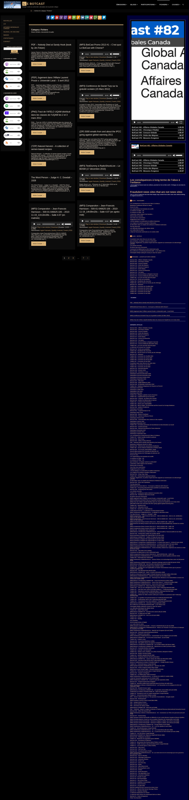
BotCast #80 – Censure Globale (139, 229)
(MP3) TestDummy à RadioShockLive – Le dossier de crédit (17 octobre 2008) (151, 641)
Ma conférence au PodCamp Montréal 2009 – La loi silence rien (147, 216)
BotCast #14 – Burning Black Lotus (140, 733)
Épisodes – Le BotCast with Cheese (143, 222)
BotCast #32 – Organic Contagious (139, 638)
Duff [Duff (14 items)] (16, 782)
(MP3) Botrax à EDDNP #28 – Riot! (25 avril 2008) (143, 673)
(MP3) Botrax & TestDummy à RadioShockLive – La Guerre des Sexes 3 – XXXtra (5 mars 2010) (156, 507)
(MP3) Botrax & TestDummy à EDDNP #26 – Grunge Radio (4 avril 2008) (150, 690)
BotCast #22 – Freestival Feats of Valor (141, 716)
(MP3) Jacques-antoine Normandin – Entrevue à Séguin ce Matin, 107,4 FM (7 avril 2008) (154, 686)
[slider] (97, 54)
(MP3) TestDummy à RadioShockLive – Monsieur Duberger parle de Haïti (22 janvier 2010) (155, 527)
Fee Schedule (134, 586)
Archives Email (14, 54)
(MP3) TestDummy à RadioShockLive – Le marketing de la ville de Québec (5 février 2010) (155, 521)
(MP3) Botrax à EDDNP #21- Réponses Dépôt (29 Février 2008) (147, 700)
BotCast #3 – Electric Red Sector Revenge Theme (144, 754)
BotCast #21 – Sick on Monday (138, 721)
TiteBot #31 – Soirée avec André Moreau (141, 474)
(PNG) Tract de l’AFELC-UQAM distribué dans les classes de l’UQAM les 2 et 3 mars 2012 (51, 114)
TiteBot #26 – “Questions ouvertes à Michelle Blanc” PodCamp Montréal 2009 (151, 556)
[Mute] (111, 54)
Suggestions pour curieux (137, 185)
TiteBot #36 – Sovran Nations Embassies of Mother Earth (146, 413)
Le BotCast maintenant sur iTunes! (139, 758)
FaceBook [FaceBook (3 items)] (6, 785)
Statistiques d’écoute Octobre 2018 (140, 342)
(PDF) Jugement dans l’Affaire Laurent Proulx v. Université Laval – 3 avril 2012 (152, 276)
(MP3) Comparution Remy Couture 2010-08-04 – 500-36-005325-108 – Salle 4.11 (152, 493)
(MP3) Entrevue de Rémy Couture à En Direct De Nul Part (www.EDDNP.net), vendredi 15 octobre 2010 (157, 489)
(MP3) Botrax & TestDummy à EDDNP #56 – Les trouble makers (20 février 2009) (152, 610)
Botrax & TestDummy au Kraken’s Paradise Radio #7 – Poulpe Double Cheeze (151, 627)
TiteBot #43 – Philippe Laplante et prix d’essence (143, 360)
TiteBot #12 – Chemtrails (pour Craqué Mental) (143, 629)
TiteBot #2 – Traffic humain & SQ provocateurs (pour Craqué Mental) (149, 709)
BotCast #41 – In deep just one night (140, 579)
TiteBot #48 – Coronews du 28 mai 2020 (141, 255)
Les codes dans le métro (137, 195)
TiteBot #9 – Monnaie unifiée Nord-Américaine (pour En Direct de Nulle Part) (151, 648)
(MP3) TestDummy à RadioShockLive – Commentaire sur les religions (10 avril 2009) (153, 601)
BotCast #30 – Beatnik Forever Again (140, 653)
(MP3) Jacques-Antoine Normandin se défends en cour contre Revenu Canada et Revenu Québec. (157, 683)
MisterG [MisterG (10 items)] (31, 793)
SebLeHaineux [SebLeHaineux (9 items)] (29, 799)
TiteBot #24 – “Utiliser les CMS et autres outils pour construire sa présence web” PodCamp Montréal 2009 (155, 560)
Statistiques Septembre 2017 (138, 399)
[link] (183, 4)
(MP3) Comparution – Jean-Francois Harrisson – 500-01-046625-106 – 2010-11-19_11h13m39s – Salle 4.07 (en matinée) (156, 485)
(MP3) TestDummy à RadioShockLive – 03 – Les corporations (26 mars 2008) (151, 695)
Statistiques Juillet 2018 (136, 355)
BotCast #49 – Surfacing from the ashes (141, 455)
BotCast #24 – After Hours (137, 713)
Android (108, 60)
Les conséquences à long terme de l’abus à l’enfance (155, 146)
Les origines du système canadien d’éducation (143, 188)
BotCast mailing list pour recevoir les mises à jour (144, 752)
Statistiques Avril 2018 (136, 374)
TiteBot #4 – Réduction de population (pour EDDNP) (144, 704)
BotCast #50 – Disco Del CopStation (140, 447)
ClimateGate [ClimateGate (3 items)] (29, 776)
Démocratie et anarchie (136, 181)
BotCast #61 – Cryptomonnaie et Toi (140, 376)
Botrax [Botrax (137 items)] (13, 776)
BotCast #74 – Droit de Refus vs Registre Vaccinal (144, 239)
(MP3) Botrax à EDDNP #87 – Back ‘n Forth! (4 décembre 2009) (147, 537)
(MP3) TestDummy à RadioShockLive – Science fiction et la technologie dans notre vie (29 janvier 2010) (157, 525)
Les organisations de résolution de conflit (141, 174)
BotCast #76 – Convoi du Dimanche (140, 236)
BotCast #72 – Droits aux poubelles (140, 244)
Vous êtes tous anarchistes (137, 183)
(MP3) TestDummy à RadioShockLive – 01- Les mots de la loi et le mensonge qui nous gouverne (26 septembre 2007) (157, 718)
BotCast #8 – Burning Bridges (138, 744)
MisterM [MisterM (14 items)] (38, 793)
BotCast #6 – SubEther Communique (140, 747)
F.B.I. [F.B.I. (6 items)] (36, 782)
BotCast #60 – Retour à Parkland (139, 379)
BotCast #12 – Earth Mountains (138, 737)
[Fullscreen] (181, 88)
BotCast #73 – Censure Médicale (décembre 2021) (144, 241)
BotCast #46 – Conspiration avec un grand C (142, 495)
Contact (7, 42)
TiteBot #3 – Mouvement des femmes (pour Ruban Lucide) (146, 707)
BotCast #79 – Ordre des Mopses (139, 230)
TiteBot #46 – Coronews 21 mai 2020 (140, 258)
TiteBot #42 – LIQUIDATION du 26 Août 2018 (142, 362)
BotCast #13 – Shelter (136, 735)
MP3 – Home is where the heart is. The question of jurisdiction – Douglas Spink (152, 662)
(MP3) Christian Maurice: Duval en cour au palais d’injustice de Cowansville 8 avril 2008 (154, 684)
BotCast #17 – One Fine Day (138, 728)
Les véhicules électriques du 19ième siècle (142, 193)
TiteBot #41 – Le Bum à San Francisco (140, 367)
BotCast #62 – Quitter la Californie (139, 372)
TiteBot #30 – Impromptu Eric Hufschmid (141, 523)
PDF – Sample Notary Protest (138, 667)
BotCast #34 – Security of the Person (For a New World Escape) (147, 626)
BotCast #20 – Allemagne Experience (140, 722)
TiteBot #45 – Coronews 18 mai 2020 (140, 332)
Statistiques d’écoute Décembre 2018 (140, 339)
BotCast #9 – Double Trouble (138, 742)
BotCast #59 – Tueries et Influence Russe (141, 381)
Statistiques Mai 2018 (136, 358)
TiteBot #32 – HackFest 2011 (138, 470)
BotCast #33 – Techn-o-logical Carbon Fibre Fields (144, 633)
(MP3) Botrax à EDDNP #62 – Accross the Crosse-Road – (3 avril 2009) (149, 603)
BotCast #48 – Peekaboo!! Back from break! (142, 460)
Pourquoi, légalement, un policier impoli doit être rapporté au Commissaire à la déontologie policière (155, 208)
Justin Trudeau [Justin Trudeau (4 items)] (25, 790)
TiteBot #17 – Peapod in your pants (140, 599)
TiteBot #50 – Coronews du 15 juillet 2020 (141, 251)
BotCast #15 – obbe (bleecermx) (139, 731)
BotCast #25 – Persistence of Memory (140, 705)
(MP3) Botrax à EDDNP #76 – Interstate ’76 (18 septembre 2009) (147, 568)
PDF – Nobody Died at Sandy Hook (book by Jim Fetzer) (145, 268)
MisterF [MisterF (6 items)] (24, 793)
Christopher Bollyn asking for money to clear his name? (145, 218)
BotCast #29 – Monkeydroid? (138, 664)
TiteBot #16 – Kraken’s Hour (138, 604)
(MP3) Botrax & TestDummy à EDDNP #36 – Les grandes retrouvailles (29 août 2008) (153, 655)
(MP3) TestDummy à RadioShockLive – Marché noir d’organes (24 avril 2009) (151, 596)
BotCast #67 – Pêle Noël (136, 346)
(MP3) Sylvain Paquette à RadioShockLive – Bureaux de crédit (147, 631)
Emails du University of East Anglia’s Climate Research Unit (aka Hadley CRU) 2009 (153, 539)
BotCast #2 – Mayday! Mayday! (138, 756)
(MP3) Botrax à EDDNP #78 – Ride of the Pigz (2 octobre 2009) (147, 551)
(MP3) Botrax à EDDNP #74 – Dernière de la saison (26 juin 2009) (148, 577)
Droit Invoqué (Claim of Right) (138, 587)
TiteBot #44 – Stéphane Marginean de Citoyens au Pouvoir (146, 351)
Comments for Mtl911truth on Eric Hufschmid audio (144, 214)
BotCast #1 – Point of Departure (139, 761)
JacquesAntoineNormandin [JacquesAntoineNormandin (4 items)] (11, 790)
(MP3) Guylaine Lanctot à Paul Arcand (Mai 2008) (143, 665)
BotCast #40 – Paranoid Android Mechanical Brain (144, 597)
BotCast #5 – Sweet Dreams (138, 749)
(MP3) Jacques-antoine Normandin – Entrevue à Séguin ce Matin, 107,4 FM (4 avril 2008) (154, 688)
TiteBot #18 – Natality (136, 584)
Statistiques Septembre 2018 (138, 344)
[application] (100, 53)
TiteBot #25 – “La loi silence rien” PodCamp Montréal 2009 (146, 558)
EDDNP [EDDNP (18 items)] (22, 782)
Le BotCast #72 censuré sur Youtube (140, 312)
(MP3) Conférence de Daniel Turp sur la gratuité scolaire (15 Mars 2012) (150, 281)
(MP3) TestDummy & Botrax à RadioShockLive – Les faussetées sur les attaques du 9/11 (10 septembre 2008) (155, 651)
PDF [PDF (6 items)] (27, 796)
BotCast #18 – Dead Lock (137, 726)
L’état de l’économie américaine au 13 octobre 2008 (144, 197)
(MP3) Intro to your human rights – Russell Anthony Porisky (146, 634)
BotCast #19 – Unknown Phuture (139, 724)
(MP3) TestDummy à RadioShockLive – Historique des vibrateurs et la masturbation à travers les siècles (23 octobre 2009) (157, 543)
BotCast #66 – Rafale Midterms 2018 (140, 348)
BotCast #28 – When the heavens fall (140, 676)
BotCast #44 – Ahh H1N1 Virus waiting (140, 516)
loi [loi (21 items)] (18, 793)
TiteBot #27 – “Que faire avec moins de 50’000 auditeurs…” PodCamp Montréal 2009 (153, 555)
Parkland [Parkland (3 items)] (20, 796)
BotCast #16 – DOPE (136, 730)
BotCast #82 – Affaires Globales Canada (141, 225)
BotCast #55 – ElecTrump (137, 404)
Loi (5, 24)
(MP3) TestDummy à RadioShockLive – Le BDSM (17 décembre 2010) (149, 477)
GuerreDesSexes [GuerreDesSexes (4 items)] (19, 787)
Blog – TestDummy (138, 166)
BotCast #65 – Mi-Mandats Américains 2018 (142, 349)
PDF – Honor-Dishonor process (139, 669)
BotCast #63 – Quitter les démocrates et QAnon (143, 365)
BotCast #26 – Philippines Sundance (140, 702)
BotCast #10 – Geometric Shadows (139, 740)
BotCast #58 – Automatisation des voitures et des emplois (146, 385)
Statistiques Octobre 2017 (137, 397)
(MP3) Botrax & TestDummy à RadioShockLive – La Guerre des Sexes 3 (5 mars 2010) (154, 509)
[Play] (82, 54)
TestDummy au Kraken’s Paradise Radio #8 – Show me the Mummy (148, 657)
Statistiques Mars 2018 (136, 378)
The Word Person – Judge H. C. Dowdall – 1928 (143, 479)
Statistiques (9, 39)
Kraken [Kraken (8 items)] (34, 790)
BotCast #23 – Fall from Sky (138, 714)
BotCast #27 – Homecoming (138, 681)
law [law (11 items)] (13, 793)
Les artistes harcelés (136, 211)
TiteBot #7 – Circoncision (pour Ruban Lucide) (143, 660)
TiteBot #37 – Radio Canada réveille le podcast (143, 402)
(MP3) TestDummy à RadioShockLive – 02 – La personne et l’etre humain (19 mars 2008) (154, 697)
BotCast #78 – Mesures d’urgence (139, 232)
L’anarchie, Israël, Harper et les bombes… (141, 179)
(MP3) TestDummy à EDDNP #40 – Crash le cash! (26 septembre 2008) (149, 645)
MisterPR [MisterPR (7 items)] (6, 796)
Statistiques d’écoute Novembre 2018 (140, 341)
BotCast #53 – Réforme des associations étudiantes (144, 411)
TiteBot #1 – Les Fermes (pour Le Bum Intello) (143, 711)
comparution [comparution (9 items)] (38, 776)
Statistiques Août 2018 (136, 353)
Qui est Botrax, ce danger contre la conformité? (143, 206)
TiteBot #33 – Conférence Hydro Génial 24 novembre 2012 (146, 458)
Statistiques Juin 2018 (136, 356)
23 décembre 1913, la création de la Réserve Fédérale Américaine (148, 190)
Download (103, 57)
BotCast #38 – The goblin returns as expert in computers (146, 608)
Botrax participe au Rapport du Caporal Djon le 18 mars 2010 (147, 504)
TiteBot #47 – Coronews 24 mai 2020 (140, 257)
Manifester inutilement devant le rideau (141, 170)
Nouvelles (8, 21)
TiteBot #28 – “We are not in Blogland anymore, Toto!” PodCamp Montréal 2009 (152, 553)
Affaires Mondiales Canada (12, 28)
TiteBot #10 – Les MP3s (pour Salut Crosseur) (143, 640)
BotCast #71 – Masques (136, 250)
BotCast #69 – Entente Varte (138, 335)
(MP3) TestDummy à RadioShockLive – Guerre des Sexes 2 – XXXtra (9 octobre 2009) (153, 547)
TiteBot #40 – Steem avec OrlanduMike (141, 369)
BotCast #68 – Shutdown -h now (139, 337)
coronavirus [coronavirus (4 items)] (14, 779)
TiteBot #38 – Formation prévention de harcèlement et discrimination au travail (152, 390)
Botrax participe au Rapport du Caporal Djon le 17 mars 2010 (147, 506)
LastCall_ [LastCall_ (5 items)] (6, 793)
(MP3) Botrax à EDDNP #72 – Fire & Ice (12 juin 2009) (144, 580)
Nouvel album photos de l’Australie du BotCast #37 (144, 416)
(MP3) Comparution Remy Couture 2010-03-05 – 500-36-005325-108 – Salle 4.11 (152, 511)
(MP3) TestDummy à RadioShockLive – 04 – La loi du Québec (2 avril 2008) (150, 691)
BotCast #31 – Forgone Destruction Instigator (142, 647)
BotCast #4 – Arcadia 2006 (137, 751)
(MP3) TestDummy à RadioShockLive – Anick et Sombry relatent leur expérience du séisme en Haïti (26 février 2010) (157, 513)
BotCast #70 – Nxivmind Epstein (139, 334)
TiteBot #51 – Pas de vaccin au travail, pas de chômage (145, 248)
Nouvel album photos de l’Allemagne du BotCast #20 (144, 418)
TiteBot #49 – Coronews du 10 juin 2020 (141, 253)
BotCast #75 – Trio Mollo (137, 237)
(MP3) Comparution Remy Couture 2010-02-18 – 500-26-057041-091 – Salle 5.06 (152, 519)
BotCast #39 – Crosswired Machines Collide (142, 606)
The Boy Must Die (135, 192)
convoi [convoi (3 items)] (6, 779)
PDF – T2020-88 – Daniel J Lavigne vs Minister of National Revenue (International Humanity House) (157, 674)
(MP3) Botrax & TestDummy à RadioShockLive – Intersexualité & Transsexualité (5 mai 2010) (156, 497)
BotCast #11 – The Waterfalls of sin (140, 738)
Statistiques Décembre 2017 (138, 388)
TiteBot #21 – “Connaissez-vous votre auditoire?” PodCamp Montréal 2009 (151, 566)
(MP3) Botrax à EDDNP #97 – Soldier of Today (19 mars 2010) (147, 502)
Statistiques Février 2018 (137, 383)
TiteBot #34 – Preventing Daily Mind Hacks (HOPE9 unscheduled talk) (149, 453)
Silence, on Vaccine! (12, 32)
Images (6, 36)
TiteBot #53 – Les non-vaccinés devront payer (143, 243)
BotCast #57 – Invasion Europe (138, 392)
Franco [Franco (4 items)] (30, 785)
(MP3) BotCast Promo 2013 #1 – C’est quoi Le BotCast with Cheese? (149, 272)
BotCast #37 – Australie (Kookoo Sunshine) (142, 613)
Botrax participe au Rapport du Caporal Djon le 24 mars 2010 (147, 500)
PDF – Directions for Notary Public (139, 671)
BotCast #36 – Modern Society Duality (140, 618)
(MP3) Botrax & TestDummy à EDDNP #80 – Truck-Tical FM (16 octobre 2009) (151, 546)
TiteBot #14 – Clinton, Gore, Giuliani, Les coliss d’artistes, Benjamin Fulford (151, 617)
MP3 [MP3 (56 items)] (13, 796)
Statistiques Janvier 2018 (137, 386)
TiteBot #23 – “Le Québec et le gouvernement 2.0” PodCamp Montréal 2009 (151, 563)
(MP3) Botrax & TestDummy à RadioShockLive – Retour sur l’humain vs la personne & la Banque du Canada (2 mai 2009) (157, 593)
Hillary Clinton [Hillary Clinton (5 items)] (30, 787)
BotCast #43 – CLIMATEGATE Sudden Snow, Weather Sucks (147, 531)
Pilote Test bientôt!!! (135, 763)
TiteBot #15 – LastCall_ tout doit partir (140, 615)
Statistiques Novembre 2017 (138, 395)
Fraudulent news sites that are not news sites (156, 157)
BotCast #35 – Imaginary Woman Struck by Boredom (144, 622)
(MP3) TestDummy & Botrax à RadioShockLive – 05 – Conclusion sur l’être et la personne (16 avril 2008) (157, 679)
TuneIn (114, 60)
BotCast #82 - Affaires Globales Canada (156, 111)
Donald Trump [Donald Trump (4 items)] (7, 782)
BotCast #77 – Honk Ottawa (137, 234)
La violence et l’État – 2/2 (137, 176)
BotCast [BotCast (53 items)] (6, 776)
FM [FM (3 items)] (24, 785)
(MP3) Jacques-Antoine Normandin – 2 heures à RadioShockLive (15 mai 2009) (152, 591)
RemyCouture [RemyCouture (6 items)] (19, 799)
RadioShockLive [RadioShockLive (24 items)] (8, 799)
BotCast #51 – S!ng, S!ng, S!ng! (139, 439)
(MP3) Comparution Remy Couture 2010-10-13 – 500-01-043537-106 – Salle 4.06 (152, 492)
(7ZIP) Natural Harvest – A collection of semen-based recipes (147, 476)
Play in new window (92, 57)
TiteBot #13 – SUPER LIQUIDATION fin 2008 (142, 620)
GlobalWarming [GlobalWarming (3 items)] (8, 787)
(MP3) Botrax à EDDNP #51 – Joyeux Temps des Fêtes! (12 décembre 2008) (151, 624)
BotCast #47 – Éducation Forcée (139, 472)
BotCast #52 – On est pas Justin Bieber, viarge (143, 415)
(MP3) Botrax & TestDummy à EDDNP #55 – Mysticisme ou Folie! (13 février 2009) (152, 611)
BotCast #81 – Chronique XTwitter (139, 227)
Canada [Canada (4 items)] (20, 776)
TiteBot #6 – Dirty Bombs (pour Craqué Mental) (143, 693)
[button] (158, 56)
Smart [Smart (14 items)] (38, 799)
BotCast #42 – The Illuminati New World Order (143, 536)
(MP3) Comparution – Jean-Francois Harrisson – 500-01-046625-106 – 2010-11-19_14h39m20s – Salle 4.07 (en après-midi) (156, 482)
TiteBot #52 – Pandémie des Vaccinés (140, 246)
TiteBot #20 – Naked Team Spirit (139, 575)
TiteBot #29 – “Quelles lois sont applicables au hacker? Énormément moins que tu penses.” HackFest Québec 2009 (155, 533)
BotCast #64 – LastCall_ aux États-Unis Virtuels (143, 364)
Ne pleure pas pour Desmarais (138, 212)
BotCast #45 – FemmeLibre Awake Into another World (145, 499)
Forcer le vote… (134, 172)
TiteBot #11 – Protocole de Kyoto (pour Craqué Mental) (145, 636)
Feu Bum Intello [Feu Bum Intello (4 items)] (17, 785)
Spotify (102, 60)
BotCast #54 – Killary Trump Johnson (140, 406)
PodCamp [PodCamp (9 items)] (33, 796)
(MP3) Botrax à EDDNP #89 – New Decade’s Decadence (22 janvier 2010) (150, 529)
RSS (119, 60)
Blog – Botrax (137, 201)
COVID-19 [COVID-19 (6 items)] (22, 779)
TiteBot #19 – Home (135, 582)
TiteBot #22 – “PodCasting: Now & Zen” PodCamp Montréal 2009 (148, 564)
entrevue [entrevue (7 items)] (29, 782)
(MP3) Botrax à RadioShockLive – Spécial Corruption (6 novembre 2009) (150, 541)
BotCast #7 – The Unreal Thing (138, 745)
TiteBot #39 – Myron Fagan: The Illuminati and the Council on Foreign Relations (152, 371)
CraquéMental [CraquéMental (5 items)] (32, 779)
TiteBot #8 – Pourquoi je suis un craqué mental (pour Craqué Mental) (149, 659)
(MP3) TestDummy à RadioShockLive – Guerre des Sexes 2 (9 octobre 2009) (151, 549)
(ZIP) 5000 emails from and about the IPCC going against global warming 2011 (152, 469)
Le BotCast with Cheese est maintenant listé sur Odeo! (145, 760)
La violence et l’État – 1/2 (137, 177)
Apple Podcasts (94, 60)
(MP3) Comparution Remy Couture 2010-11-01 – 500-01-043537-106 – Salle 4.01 (152, 487)
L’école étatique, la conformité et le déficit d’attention (145, 186)
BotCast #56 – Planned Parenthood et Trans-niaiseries (145, 393)
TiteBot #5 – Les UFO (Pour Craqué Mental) (142, 698)
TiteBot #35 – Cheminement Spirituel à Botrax (143, 441)
